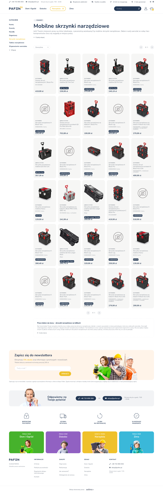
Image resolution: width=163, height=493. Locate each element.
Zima (85, 475)
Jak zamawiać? (64, 471)
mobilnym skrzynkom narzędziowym (76, 329)
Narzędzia (87, 471)
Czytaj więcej (43, 333)
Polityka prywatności (41, 468)
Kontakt (36, 477)
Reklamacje (63, 468)
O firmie (36, 464)
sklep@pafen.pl (112, 398)
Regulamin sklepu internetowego (40, 472)
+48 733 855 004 (86, 398)
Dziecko (86, 468)
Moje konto (62, 464)
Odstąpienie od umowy (66, 475)
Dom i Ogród (88, 464)
